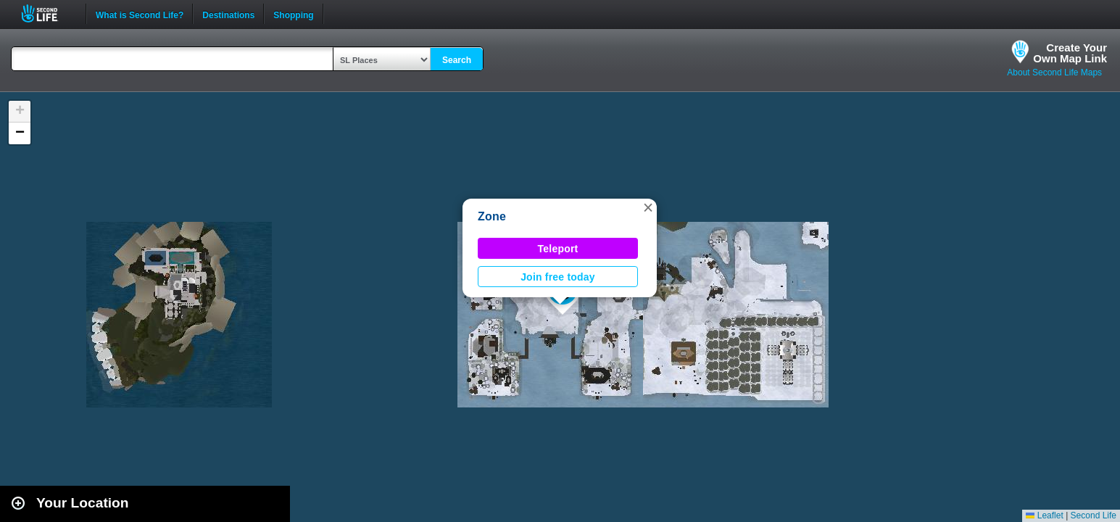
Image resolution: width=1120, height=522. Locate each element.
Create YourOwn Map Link (1070, 53)
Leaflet (1044, 515)
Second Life (47, 13)
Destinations (228, 13)
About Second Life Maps (1054, 72)
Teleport (558, 248)
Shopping (293, 13)
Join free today (557, 277)
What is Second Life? (139, 13)
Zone (492, 216)
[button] (648, 207)
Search (456, 60)
